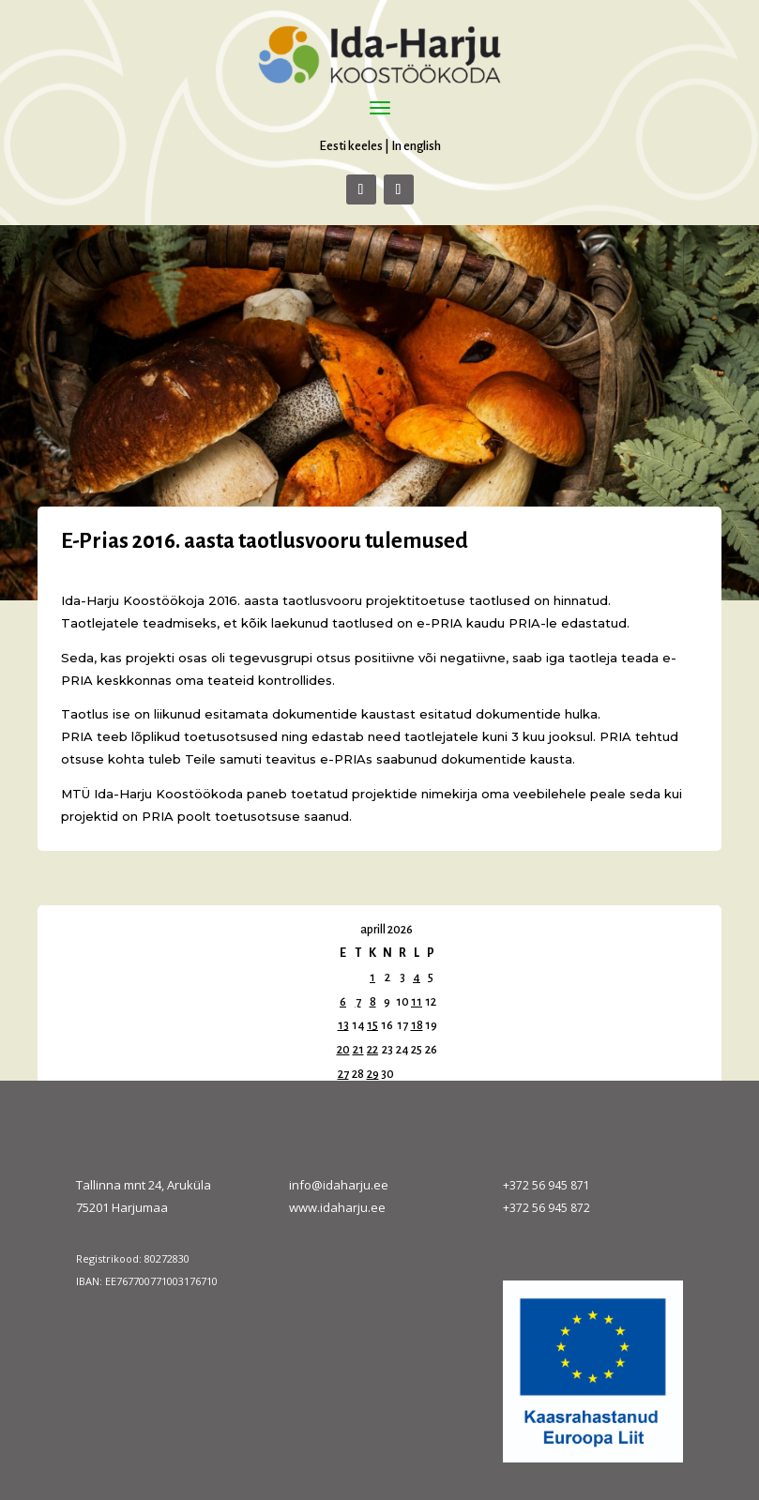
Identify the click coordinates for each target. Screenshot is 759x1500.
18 (417, 1025)
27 (343, 1074)
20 (343, 1049)
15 (372, 1025)
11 (416, 1001)
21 (358, 1049)
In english (416, 146)
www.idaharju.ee (337, 1207)
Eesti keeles (351, 146)
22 (372, 1049)
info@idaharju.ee (338, 1184)
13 (343, 1025)
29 (373, 1074)
